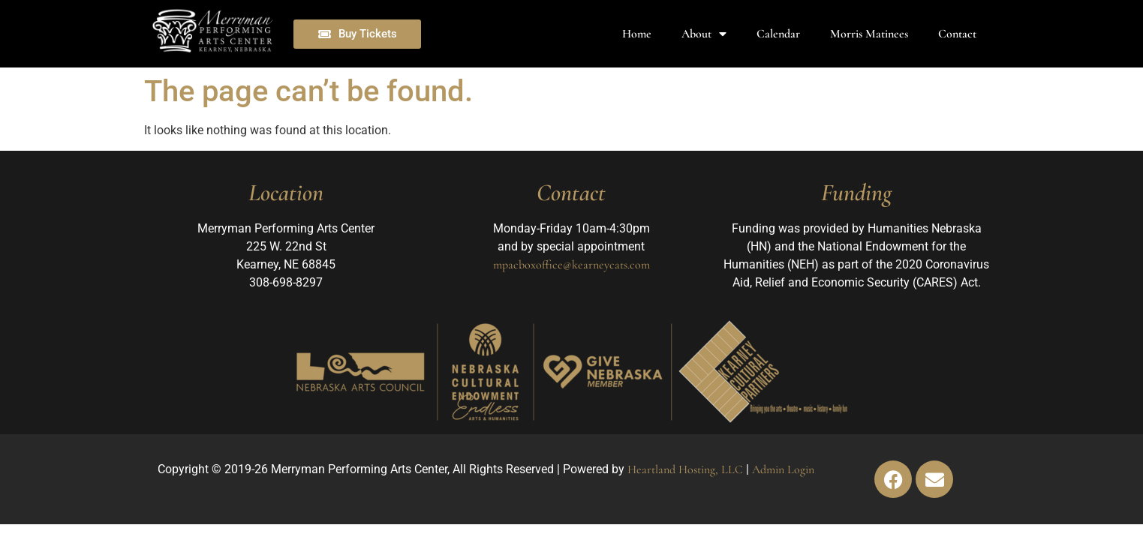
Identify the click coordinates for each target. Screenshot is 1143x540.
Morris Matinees (869, 33)
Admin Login (783, 469)
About (703, 33)
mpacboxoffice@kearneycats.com (571, 264)
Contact (957, 33)
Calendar (778, 33)
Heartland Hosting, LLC (685, 469)
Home (636, 33)
